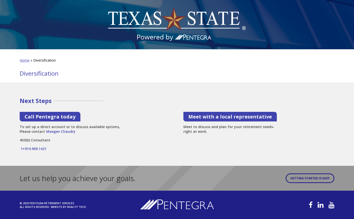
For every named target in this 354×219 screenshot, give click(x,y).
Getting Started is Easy (310, 178)
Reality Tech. (77, 207)
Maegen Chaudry (60, 130)
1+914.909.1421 (33, 148)
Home (25, 60)
